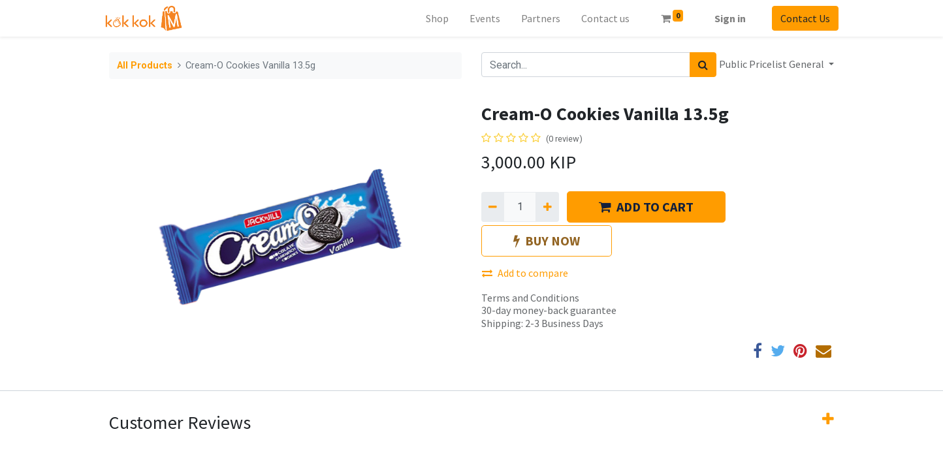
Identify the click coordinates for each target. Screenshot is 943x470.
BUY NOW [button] (546, 240)
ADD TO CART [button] (646, 206)
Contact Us (800, 18)
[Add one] (546, 207)
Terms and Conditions (530, 297)
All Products (144, 65)
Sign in (725, 18)
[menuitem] (433, 18)
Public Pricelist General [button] (772, 63)
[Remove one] (492, 207)
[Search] (703, 64)
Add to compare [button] (525, 272)
